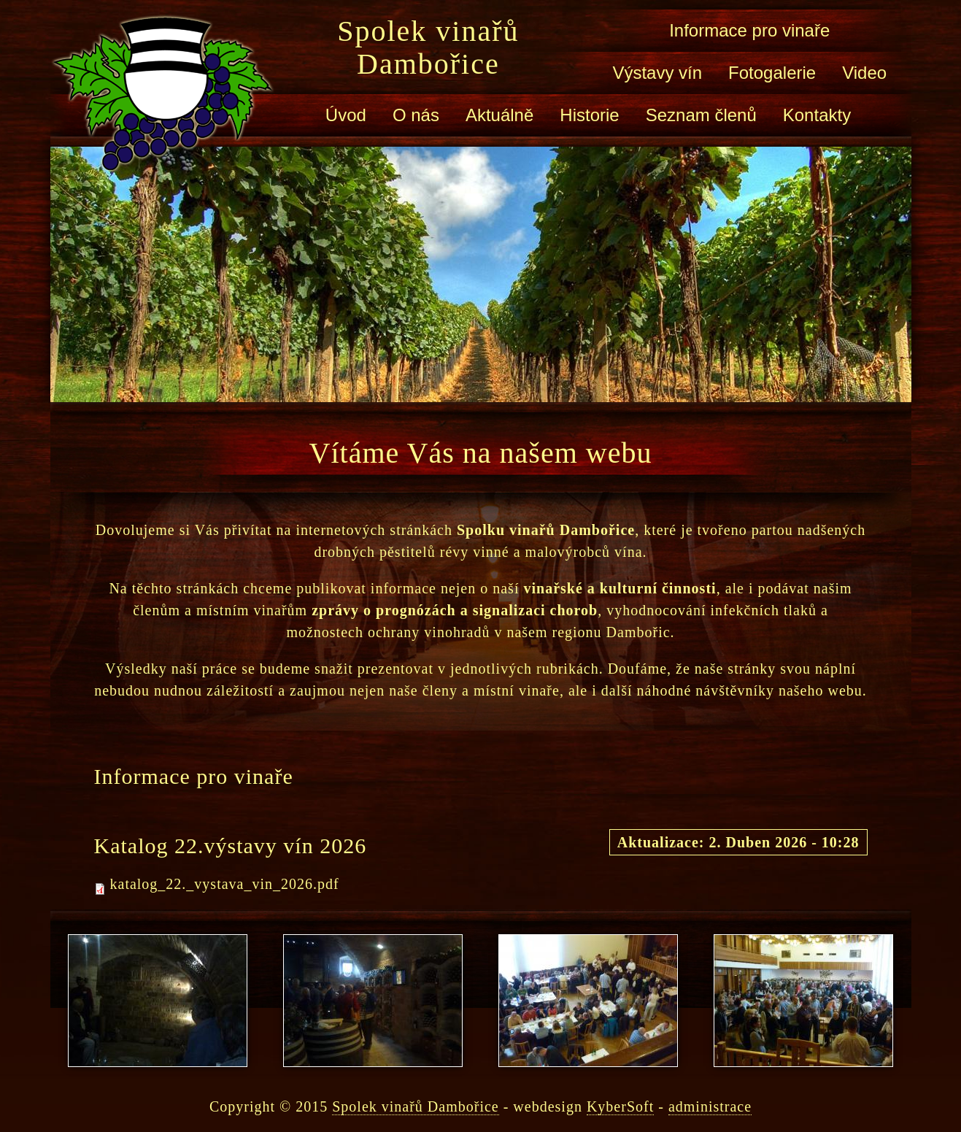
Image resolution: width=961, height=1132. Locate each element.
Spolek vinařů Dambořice (428, 47)
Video (864, 72)
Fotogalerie (772, 72)
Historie (589, 115)
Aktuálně (499, 115)
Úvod (345, 115)
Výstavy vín (657, 72)
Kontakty (817, 115)
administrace (710, 1106)
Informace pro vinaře (749, 30)
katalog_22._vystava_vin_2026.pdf (224, 884)
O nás (416, 115)
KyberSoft (620, 1106)
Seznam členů (701, 115)
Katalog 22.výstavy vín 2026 (230, 845)
